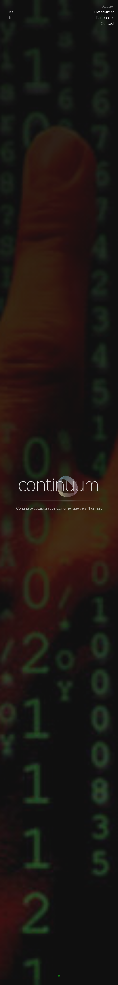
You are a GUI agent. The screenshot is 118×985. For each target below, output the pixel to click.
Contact (107, 23)
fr (10, 18)
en (11, 12)
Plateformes (104, 12)
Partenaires (105, 18)
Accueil (108, 6)
